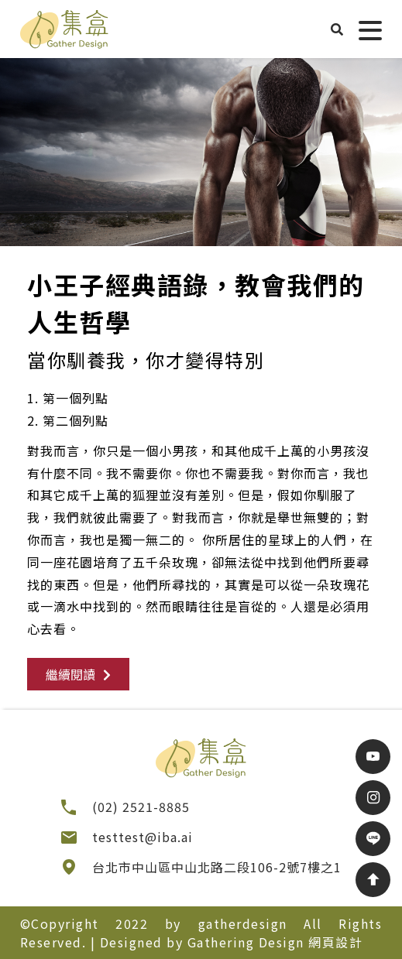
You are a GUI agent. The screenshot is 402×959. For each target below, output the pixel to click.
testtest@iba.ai (142, 836)
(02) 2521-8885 (141, 806)
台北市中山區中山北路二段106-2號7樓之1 (217, 867)
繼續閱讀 (78, 674)
